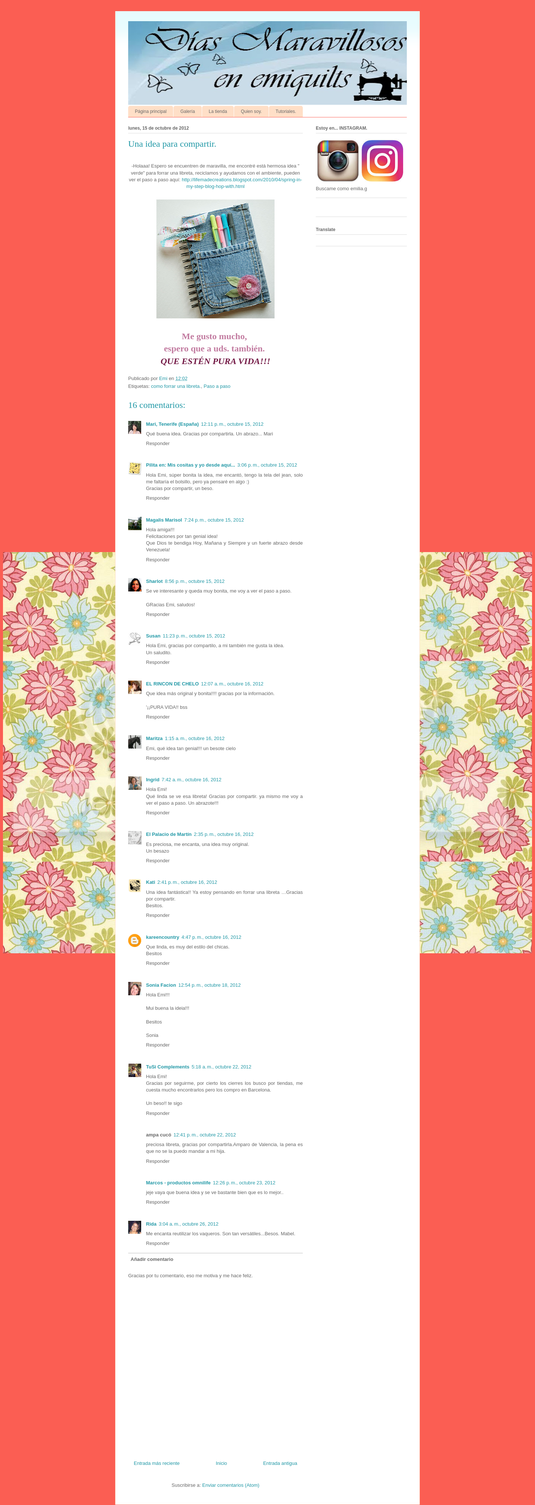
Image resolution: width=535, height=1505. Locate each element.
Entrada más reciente (157, 1463)
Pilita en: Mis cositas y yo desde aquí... (190, 465)
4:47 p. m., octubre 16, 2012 (211, 937)
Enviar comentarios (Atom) (230, 1485)
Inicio (221, 1463)
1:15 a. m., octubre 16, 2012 (195, 738)
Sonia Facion (161, 985)
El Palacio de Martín (169, 834)
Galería (187, 111)
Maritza (154, 738)
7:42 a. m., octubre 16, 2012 (191, 779)
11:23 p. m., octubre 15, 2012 (194, 636)
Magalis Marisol (164, 520)
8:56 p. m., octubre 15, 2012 (195, 581)
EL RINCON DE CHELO (172, 684)
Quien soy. (251, 111)
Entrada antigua (280, 1463)
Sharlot (154, 581)
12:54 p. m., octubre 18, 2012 (209, 985)
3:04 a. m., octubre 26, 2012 (188, 1224)
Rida (151, 1224)
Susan (153, 636)
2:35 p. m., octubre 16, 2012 (224, 834)
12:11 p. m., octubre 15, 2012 (232, 424)
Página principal (150, 111)
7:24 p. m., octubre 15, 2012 (214, 520)
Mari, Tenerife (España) (172, 424)
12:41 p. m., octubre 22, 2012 (205, 1135)
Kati (150, 882)
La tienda (218, 111)
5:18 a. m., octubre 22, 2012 (222, 1067)
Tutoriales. (286, 111)
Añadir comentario (152, 1259)
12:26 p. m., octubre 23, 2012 (244, 1182)
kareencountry (162, 937)
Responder (158, 443)
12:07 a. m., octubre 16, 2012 (232, 684)
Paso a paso (217, 386)
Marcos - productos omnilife (178, 1182)
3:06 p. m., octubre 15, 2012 (267, 465)
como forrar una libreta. (176, 386)
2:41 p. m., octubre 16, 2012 (187, 882)
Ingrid (152, 779)
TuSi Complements (167, 1067)
